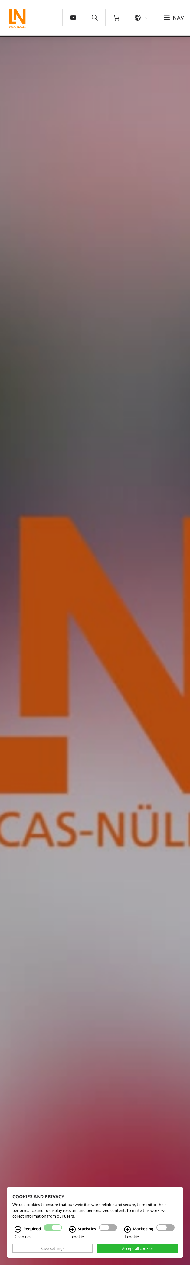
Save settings (52, 1248)
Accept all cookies (137, 1248)
